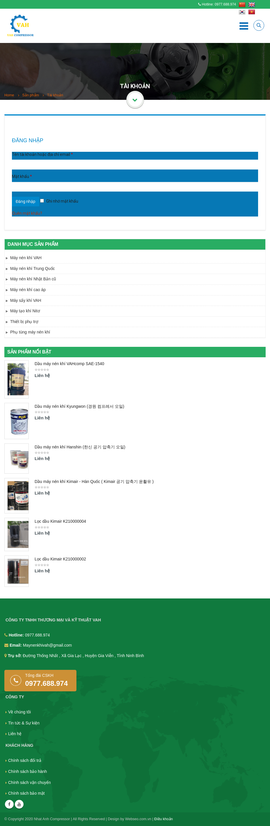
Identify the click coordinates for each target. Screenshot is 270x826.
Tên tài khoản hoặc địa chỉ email (42, 154)
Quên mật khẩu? (27, 213)
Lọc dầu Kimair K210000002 (60, 559)
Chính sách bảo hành (27, 771)
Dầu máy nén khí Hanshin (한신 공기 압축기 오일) (80, 447)
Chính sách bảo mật (26, 793)
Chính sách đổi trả (24, 760)
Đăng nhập (25, 201)
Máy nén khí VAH (26, 257)
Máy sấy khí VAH (25, 300)
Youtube (19, 804)
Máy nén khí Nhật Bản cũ (33, 279)
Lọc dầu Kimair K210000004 (60, 521)
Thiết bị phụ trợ (24, 321)
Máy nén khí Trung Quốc (32, 268)
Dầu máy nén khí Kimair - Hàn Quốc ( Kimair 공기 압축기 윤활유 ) (94, 481)
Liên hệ (15, 733)
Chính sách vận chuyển (29, 782)
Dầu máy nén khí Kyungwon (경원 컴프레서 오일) (79, 406)
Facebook (9, 804)
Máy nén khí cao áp (28, 289)
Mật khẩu (22, 176)
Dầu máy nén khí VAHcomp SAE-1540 (69, 363)
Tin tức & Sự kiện (24, 723)
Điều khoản (163, 819)
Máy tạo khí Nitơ (25, 311)
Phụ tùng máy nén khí (30, 332)
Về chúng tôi (19, 712)
